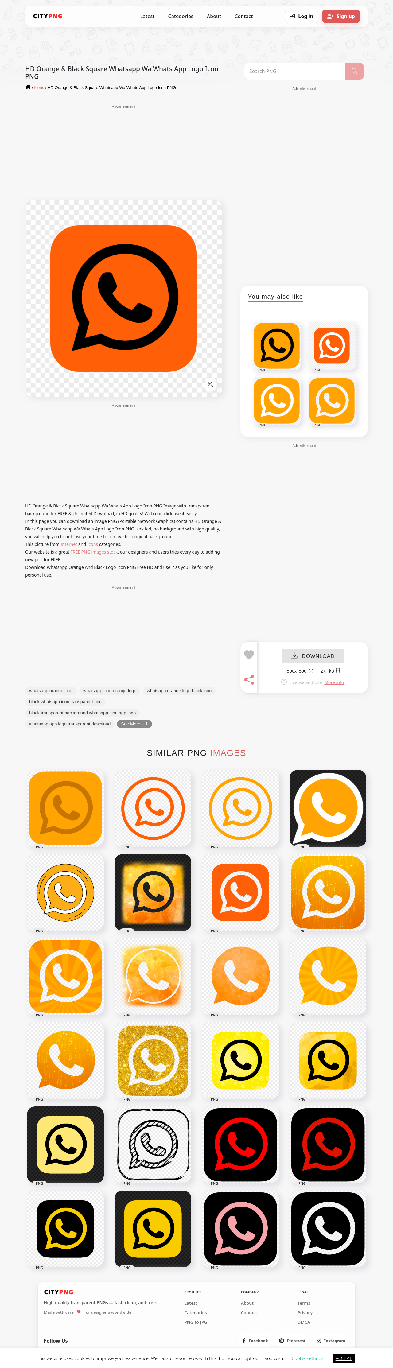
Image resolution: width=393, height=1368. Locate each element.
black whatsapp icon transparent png (65, 701)
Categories (180, 16)
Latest (147, 16)
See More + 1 (134, 723)
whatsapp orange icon (51, 690)
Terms (304, 1303)
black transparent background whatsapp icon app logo (82, 712)
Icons (92, 544)
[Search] (354, 71)
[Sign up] (341, 16)
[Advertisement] (123, 153)
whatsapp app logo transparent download (70, 723)
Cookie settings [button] (308, 1358)
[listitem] (255, 1340)
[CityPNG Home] (48, 16)
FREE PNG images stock (94, 552)
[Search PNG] (294, 71)
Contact (244, 16)
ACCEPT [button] (344, 1358)
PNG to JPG (195, 1322)
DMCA (304, 1322)
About (214, 16)
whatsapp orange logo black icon (179, 690)
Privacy (305, 1313)
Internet (69, 544)
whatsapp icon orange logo (109, 690)
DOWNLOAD (313, 656)
